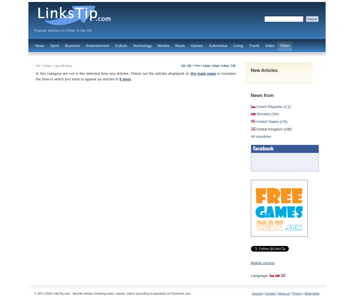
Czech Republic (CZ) (271, 107)
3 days (206, 65)
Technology (142, 46)
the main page (203, 73)
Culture (121, 46)
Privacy (297, 293)
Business (72, 46)
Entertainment (97, 46)
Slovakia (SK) (265, 114)
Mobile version (263, 263)
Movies (163, 46)
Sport (54, 46)
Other (285, 46)
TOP (233, 65)
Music (180, 46)
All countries (261, 136)
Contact (270, 293)
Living (238, 46)
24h (189, 65)
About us (284, 293)
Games (197, 46)
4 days (216, 65)
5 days (225, 65)
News (39, 46)
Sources (257, 293)
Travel (254, 46)
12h (183, 65)
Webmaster (312, 293)
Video (269, 46)
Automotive (218, 46)
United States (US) (269, 121)
